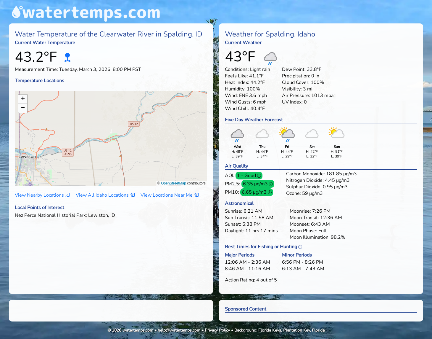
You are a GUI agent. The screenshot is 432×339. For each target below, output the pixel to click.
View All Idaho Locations (105, 195)
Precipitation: (296, 76)
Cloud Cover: (296, 82)
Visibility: (292, 89)
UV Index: (292, 102)
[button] (111, 132)
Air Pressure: (296, 95)
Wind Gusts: (238, 102)
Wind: (231, 95)
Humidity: (235, 89)
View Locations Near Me (170, 195)
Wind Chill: (237, 108)
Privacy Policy (217, 330)
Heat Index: (237, 82)
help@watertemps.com (179, 330)
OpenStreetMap (173, 183)
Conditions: (237, 69)
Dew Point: (294, 69)
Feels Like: (236, 76)
